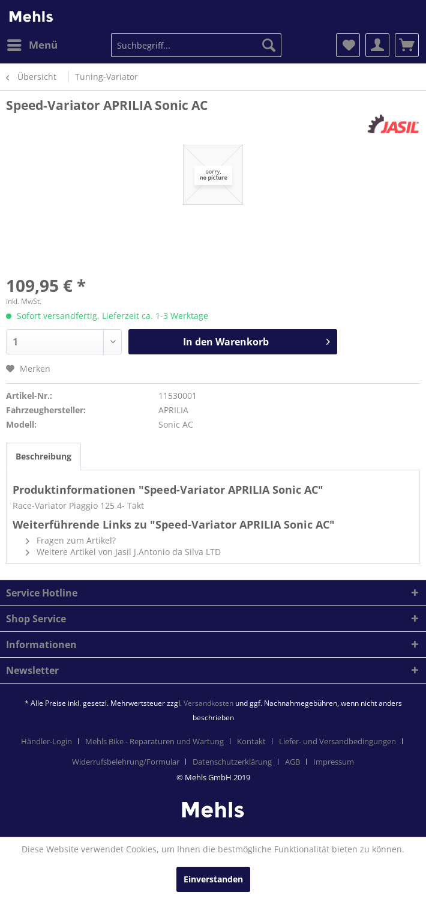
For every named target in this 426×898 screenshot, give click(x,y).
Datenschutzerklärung (232, 761)
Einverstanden (213, 879)
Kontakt (251, 741)
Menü (32, 43)
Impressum (333, 761)
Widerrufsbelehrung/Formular (125, 761)
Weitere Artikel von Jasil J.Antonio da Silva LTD (123, 551)
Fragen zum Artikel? (71, 540)
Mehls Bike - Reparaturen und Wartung (154, 741)
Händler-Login (46, 741)
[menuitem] (32, 45)
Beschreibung (43, 456)
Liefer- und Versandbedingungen (337, 741)
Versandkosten (208, 703)
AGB (292, 761)
